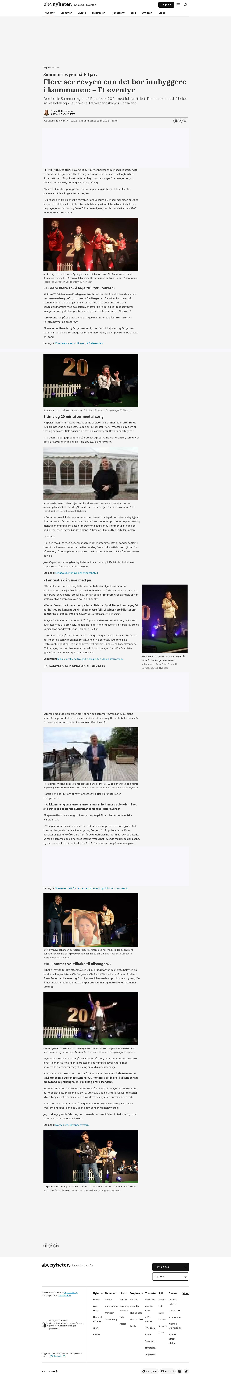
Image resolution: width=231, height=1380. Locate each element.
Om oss (146, 12)
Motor (123, 1323)
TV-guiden (150, 1327)
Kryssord (163, 1326)
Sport (95, 1327)
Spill (133, 12)
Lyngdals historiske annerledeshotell (76, 573)
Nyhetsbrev (150, 1347)
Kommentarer (111, 1306)
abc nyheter (151, 1371)
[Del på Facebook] (175, 121)
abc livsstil (169, 1371)
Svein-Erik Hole (64, 1295)
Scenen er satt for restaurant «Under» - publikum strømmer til (91, 888)
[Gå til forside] (70, 4)
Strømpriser (150, 1341)
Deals (133, 1326)
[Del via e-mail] (185, 121)
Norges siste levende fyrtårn (72, 1125)
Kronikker (109, 1312)
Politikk (96, 1334)
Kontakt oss (162, 1267)
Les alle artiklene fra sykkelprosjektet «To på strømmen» (90, 659)
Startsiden (150, 1299)
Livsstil (82, 12)
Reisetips (134, 1306)
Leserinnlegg (111, 1319)
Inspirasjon (98, 12)
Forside (96, 1299)
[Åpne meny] (178, 5)
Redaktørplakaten (61, 1323)
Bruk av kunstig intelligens (173, 1338)
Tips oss (159, 1276)
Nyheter (50, 12)
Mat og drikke (136, 1319)
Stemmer (66, 12)
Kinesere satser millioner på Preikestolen (79, 343)
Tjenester (117, 12)
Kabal (161, 1332)
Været (148, 1334)
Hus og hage (136, 1312)
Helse (122, 1317)
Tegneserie (150, 1354)
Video (162, 12)
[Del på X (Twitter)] (180, 121)
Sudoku (162, 1319)
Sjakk (161, 1312)
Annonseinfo (175, 1317)
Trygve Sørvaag (70, 1292)
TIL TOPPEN (48, 1371)
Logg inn (166, 4)
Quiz (161, 1306)
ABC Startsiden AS (57, 1356)
